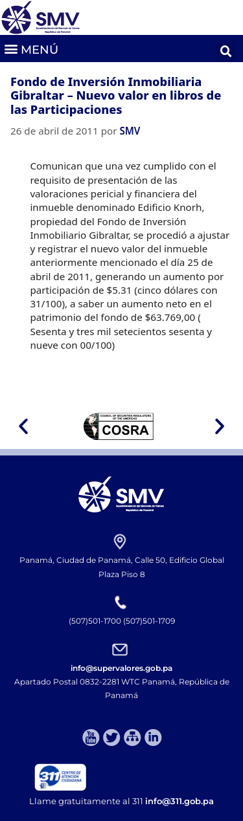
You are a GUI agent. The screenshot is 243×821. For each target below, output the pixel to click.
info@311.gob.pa (179, 801)
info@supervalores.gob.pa (121, 668)
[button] (31, 48)
